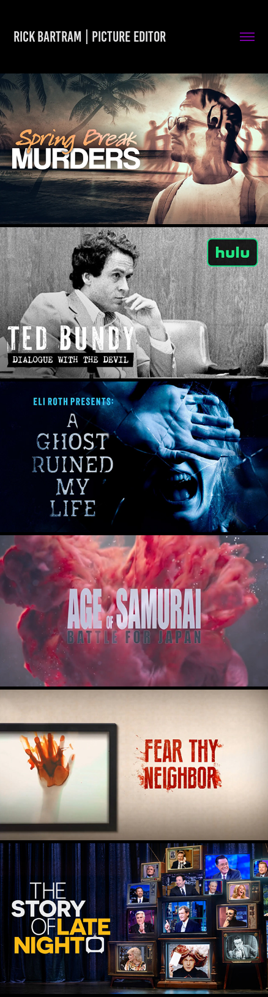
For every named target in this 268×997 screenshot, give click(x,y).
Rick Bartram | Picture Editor (89, 37)
